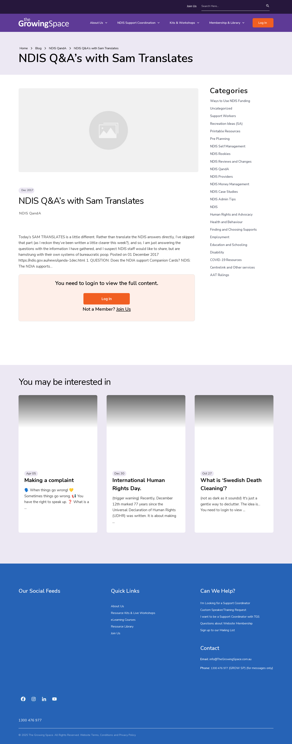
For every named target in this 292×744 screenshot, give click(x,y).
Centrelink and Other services (232, 267)
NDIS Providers (221, 176)
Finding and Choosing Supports (233, 229)
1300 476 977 (219, 668)
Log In (107, 299)
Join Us (123, 309)
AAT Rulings (219, 275)
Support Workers (223, 116)
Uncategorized (221, 108)
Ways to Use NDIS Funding (230, 101)
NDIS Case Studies (224, 192)
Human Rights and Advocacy (231, 214)
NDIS (214, 207)
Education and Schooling (228, 245)
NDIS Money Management (229, 184)
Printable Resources (225, 131)
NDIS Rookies (220, 154)
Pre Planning (220, 139)
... (25, 507)
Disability (217, 252)
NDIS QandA (30, 213)
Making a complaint (49, 480)
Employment (219, 237)
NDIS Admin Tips (223, 199)
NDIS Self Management (227, 146)
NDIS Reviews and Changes (230, 161)
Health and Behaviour (226, 222)
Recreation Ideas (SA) (226, 124)
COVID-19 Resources (226, 260)
